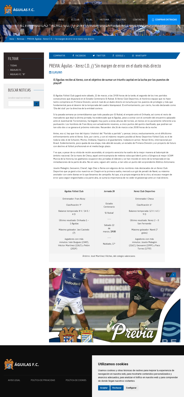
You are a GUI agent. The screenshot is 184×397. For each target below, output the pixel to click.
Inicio (61, 19)
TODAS (13, 65)
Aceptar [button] (104, 388)
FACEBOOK (80, 56)
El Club (75, 19)
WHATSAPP (141, 56)
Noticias (20, 39)
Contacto (138, 19)
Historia (104, 19)
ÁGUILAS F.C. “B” (17, 74)
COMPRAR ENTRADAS (164, 20)
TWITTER (100, 56)
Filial (89, 19)
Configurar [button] (131, 388)
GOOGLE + (120, 56)
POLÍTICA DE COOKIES (76, 380)
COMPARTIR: (59, 56)
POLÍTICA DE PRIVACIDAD (43, 380)
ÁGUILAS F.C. (16, 70)
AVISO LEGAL (14, 380)
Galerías (121, 19)
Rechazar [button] (117, 388)
